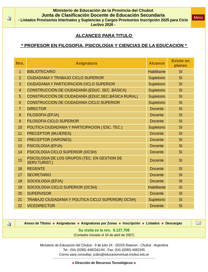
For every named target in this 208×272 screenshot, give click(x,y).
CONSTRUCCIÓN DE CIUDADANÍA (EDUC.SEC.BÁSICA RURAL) (82, 96)
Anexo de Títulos (37, 223)
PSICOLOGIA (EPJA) (45, 146)
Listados (153, 223)
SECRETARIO (39, 175)
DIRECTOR (36, 109)
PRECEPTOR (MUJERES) (49, 133)
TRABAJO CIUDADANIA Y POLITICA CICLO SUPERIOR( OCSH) (81, 200)
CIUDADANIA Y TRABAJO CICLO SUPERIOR (65, 78)
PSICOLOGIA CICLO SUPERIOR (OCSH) (62, 152)
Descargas (173, 223)
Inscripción (131, 223)
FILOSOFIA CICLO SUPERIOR (53, 121)
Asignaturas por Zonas (99, 223)
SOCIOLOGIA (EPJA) (45, 181)
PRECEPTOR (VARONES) (49, 140)
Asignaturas (66, 223)
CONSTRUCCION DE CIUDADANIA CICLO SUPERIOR (73, 102)
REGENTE (36, 169)
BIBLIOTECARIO (41, 72)
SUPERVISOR (39, 193)
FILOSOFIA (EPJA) (43, 115)
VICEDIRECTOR (41, 206)
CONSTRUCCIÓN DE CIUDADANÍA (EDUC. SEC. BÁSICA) (77, 90)
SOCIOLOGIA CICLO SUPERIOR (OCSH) (62, 187)
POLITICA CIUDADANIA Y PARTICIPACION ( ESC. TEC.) (75, 127)
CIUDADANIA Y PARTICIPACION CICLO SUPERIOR (71, 84)
